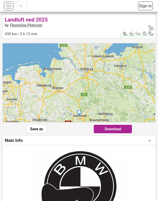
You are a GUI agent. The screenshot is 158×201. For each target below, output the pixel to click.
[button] (15, 6)
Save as (36, 129)
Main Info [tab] (14, 140)
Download (113, 129)
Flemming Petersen (26, 25)
